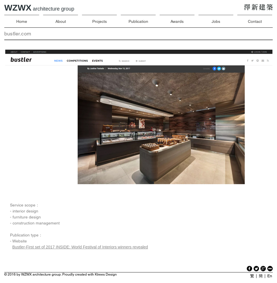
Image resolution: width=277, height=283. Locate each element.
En (269, 276)
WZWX (39, 7)
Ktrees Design (106, 274)
